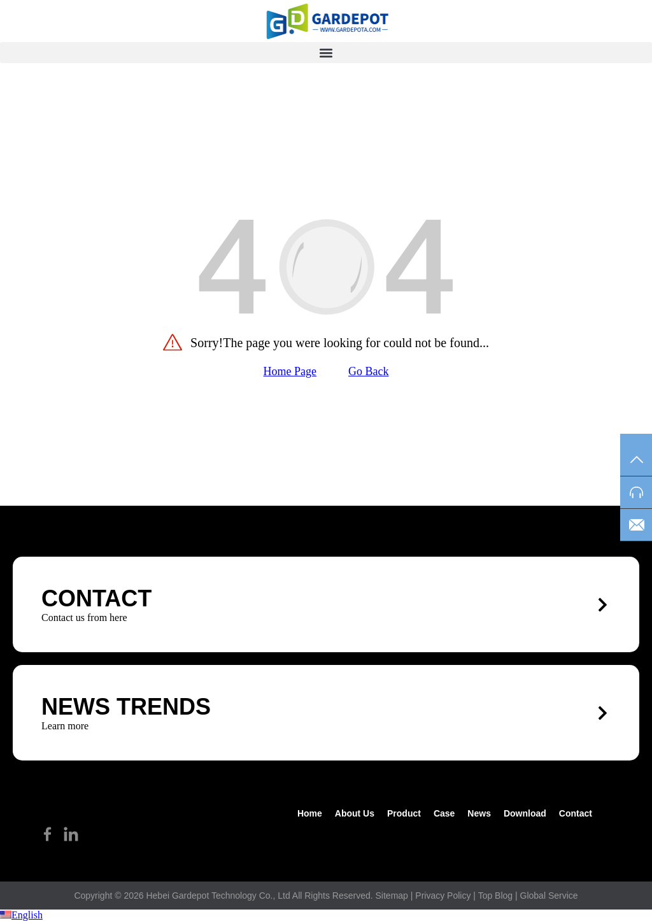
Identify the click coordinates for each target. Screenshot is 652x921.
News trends (126, 707)
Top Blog (495, 895)
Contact (575, 813)
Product (404, 813)
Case (444, 813)
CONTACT (96, 598)
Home (309, 813)
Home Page (290, 371)
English (21, 915)
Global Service (549, 895)
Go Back (368, 371)
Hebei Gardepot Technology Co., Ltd (218, 895)
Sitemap (392, 895)
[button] (326, 52)
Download (525, 813)
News (479, 813)
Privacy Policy (443, 895)
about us (354, 813)
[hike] (326, 21)
